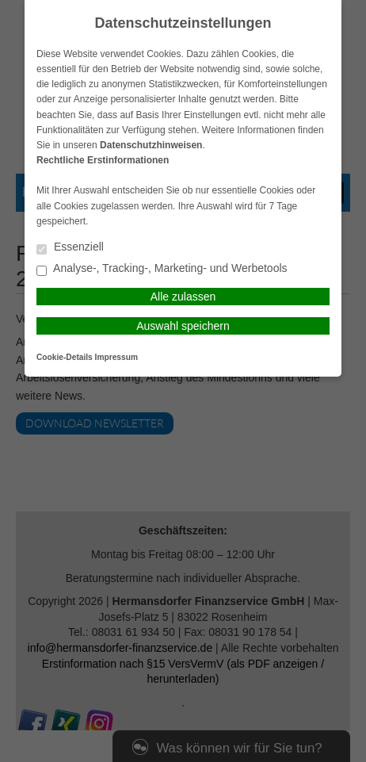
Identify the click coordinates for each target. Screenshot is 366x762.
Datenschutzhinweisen (151, 145)
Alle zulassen (183, 296)
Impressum (116, 357)
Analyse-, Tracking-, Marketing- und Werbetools (162, 269)
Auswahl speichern (183, 326)
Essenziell (70, 248)
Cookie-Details (64, 357)
